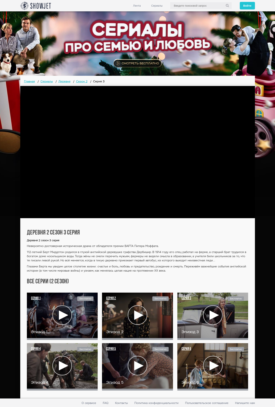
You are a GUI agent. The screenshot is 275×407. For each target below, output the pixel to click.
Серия (36, 298)
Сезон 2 (81, 81)
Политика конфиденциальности (156, 403)
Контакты (121, 403)
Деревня (64, 81)
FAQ (105, 403)
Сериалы (157, 5)
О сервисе (89, 403)
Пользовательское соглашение (206, 403)
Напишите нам (245, 403)
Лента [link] (137, 5)
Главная (29, 81)
